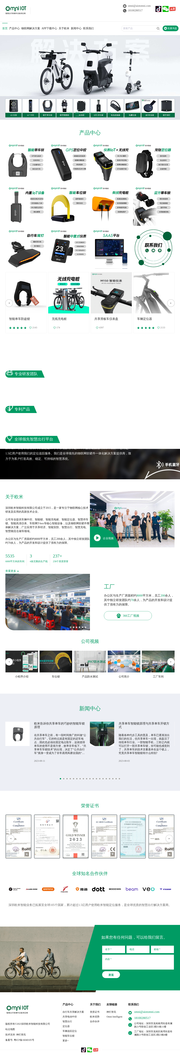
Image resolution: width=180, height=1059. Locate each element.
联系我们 (88, 28)
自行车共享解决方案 (73, 1012)
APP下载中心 (49, 28)
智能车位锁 (68, 1036)
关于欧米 (64, 28)
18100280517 (133, 10)
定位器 (66, 1026)
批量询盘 (170, 28)
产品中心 (14, 28)
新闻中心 (76, 28)
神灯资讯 (111, 1012)
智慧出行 (67, 1021)
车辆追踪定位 (70, 1031)
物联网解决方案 (30, 28)
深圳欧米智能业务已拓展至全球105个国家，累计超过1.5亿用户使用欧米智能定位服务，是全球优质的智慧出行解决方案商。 (90, 905)
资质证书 (94, 1012)
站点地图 (10, 1029)
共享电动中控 (70, 1016)
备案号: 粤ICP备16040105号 (19, 1040)
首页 (5, 28)
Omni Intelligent (114, 1016)
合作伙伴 (94, 1021)
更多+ (66, 1040)
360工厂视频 (128, 616)
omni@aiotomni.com (137, 5)
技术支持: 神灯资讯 (15, 1034)
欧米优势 (94, 1016)
